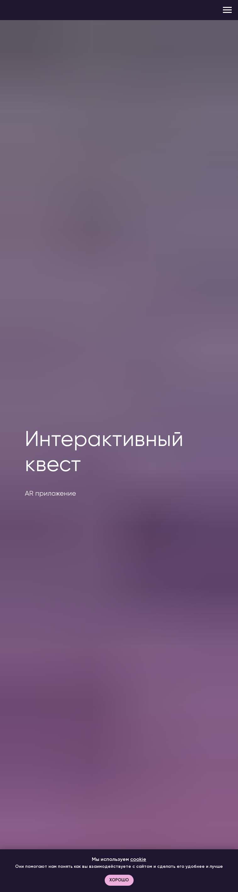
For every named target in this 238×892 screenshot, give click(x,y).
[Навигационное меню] (227, 10)
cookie (138, 859)
